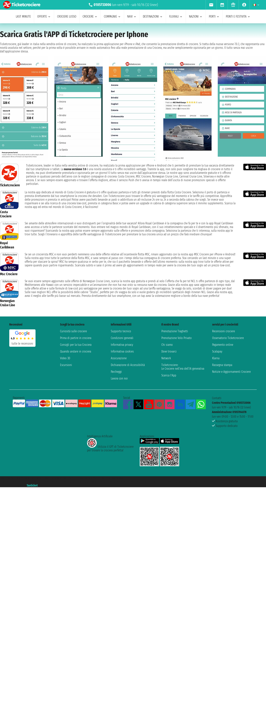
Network (166, 358)
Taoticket (32, 485)
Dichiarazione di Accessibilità (128, 365)
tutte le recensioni (22, 343)
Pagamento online (222, 345)
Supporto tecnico (121, 331)
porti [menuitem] (214, 16)
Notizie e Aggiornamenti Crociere (231, 372)
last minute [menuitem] (23, 16)
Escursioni (66, 365)
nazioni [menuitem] (195, 16)
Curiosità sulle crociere (73, 331)
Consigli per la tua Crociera (75, 345)
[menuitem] (211, 5)
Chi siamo (167, 345)
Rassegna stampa (222, 365)
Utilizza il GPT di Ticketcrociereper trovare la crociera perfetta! (110, 448)
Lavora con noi (119, 378)
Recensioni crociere (223, 331)
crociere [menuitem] (90, 16)
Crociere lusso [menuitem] (66, 16)
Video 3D (65, 358)
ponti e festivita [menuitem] (238, 16)
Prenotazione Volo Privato (176, 338)
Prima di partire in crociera (75, 338)
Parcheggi (116, 372)
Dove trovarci (169, 351)
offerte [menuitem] (44, 16)
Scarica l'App (168, 375)
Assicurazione (119, 358)
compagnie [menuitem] (112, 16)
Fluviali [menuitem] (176, 16)
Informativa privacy (122, 345)
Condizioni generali (122, 338)
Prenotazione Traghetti (174, 331)
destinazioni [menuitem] (153, 16)
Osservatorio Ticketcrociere (228, 338)
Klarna (215, 358)
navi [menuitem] (131, 16)
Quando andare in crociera (75, 351)
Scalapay (217, 351)
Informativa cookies (122, 351)
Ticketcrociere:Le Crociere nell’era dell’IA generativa (182, 366)
